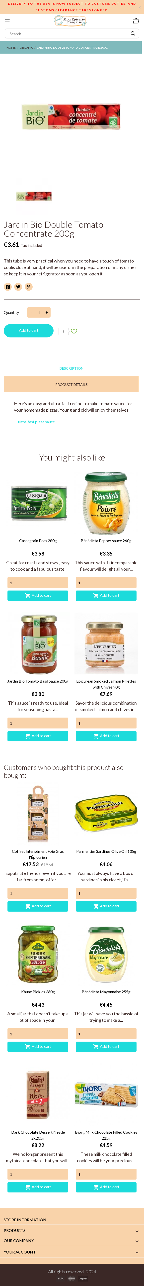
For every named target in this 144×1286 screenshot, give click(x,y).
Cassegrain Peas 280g (38, 540)
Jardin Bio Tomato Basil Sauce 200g (38, 681)
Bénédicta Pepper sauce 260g (106, 540)
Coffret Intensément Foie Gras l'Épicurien (38, 854)
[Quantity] (37, 582)
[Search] (72, 33)
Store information (25, 1219)
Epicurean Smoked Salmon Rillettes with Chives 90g (106, 684)
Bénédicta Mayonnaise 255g (106, 991)
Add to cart (28, 330)
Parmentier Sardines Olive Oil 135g (106, 851)
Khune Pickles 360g (38, 991)
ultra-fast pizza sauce (36, 421)
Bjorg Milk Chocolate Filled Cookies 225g (106, 1135)
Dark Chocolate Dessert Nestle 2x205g (38, 1135)
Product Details (71, 384)
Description (71, 368)
